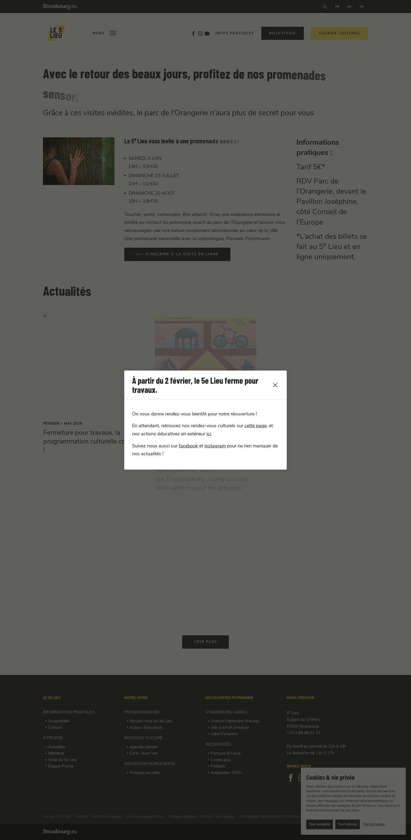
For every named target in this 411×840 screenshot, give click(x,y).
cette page (256, 426)
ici (209, 434)
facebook (188, 446)
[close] (275, 385)
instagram (215, 446)
